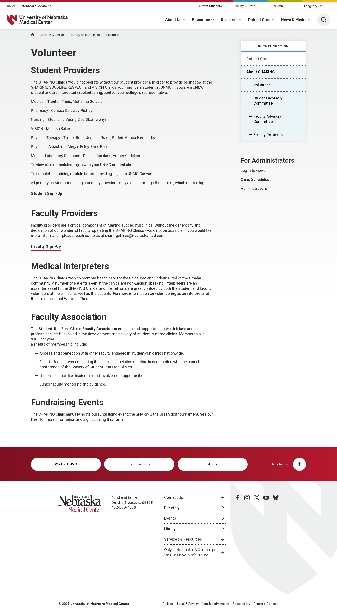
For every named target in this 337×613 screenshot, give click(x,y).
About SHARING (260, 72)
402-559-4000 (123, 507)
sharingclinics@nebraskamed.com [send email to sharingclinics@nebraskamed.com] (134, 235)
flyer (35, 419)
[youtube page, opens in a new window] (266, 528)
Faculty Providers (268, 134)
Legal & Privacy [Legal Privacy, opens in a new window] (188, 604)
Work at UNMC (66, 464)
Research (229, 19)
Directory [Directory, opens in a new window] (172, 508)
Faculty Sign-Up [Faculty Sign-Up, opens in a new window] (46, 246)
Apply (212, 464)
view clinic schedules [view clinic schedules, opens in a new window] (54, 164)
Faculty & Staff (244, 6)
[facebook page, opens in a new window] (237, 528)
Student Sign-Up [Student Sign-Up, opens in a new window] (46, 193)
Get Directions (139, 464)
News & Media (293, 19)
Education (201, 19)
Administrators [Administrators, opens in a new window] (254, 188)
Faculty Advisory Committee (267, 119)
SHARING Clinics (52, 35)
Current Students (210, 6)
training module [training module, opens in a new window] (69, 173)
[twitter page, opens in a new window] (256, 528)
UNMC (11, 6)
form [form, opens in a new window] (118, 419)
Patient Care (259, 19)
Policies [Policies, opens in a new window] (168, 604)
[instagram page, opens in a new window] (247, 528)
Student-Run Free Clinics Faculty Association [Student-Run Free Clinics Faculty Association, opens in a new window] (77, 328)
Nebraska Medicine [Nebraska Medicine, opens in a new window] (37, 6)
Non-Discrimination (215, 604)
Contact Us (173, 497)
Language (311, 6)
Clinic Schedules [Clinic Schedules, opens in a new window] (255, 179)
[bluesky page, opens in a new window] (276, 528)
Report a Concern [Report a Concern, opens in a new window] (266, 604)
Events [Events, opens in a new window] (170, 518)
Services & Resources (183, 539)
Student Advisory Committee (268, 100)
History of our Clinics (85, 35)
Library (170, 528)
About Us (173, 19)
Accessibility (241, 604)
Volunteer (112, 35)
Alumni (278, 6)
